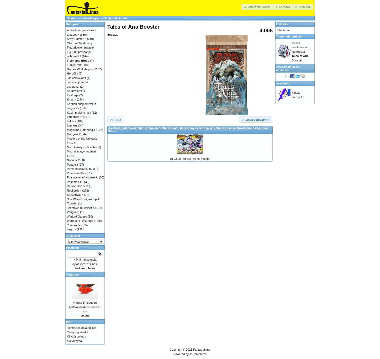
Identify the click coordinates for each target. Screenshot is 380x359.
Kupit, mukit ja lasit (79, 112)
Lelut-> (71, 121)
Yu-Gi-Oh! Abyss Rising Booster (190, 158)
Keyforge (72, 95)
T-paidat (72, 203)
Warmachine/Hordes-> (81, 220)
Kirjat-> (71, 99)
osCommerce (198, 354)
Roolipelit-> (74, 190)
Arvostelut (283, 83)
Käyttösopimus (76, 336)
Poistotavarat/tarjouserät (82, 177)
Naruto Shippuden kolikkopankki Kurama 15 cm (85, 307)
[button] (257, 7)
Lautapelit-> (74, 116)
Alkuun (72, 18)
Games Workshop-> (80, 69)
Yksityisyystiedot (77, 332)
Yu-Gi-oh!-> (74, 225)
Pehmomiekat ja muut (81, 168)
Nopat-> (72, 160)
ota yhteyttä (74, 340)
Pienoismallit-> (76, 173)
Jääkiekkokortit (76, 78)
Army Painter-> (76, 38)
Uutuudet (72, 274)
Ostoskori (282, 24)
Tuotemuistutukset (289, 36)
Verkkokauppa (90, 18)
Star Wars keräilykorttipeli (83, 199)
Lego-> (71, 229)
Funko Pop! (74, 64)
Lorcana (72, 125)
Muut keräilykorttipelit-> (82, 147)
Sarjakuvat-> (75, 194)
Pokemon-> (74, 181)
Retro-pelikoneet (77, 186)
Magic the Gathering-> (81, 129)
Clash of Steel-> (77, 43)
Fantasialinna (201, 349)
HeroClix (72, 73)
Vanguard (73, 212)
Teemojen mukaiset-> (80, 207)
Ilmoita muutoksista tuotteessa (300, 51)
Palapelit (72, 164)
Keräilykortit (74, 90)
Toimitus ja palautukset (81, 327)
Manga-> (72, 134)
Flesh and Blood (114, 18)
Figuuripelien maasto (80, 47)
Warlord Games (77, 216)
